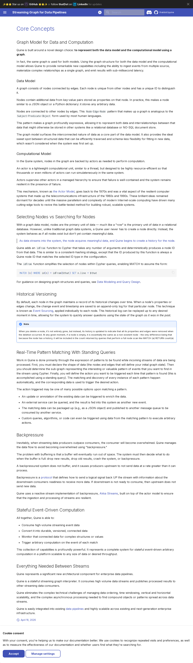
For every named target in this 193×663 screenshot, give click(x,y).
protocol (46, 477)
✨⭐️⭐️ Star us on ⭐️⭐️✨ (25, 4)
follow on (69, 4)
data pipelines (75, 608)
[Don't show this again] (188, 4)
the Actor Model (64, 191)
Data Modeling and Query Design (118, 282)
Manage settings (43, 653)
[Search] (124, 12)
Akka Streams (109, 493)
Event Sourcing (43, 310)
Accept (14, 653)
